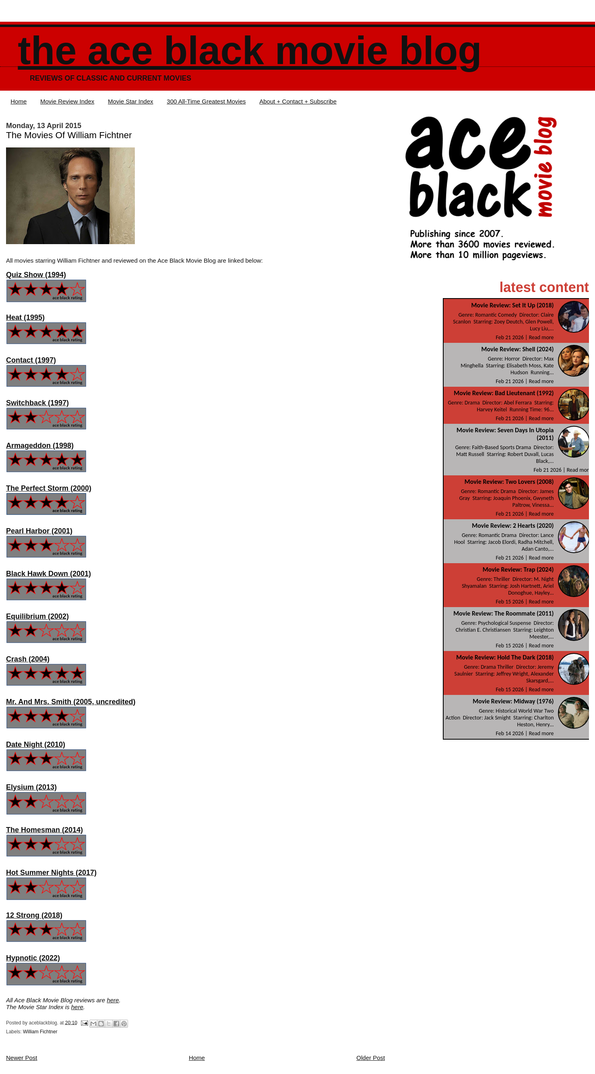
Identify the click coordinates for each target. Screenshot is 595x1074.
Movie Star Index (130, 101)
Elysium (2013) (31, 787)
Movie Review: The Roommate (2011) (503, 613)
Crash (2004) (28, 659)
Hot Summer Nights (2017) (51, 873)
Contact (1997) (31, 360)
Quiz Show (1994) (36, 275)
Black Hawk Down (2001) (48, 574)
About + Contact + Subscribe (298, 101)
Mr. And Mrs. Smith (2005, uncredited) (70, 702)
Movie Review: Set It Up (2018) (512, 305)
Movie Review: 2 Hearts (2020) (513, 525)
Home (18, 101)
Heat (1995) (25, 317)
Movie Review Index (67, 101)
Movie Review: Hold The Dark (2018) (505, 657)
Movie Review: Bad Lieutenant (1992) (504, 393)
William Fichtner (40, 1032)
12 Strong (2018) (34, 915)
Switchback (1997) (37, 403)
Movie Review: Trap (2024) (518, 569)
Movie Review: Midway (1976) (513, 701)
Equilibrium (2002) (37, 616)
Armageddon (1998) (40, 446)
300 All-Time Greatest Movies (206, 101)
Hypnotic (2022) (33, 958)
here (113, 1000)
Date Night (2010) (35, 744)
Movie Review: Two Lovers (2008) (509, 481)
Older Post (370, 1057)
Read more (541, 337)
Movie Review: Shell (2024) (517, 349)
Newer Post (21, 1057)
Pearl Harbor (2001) (39, 531)
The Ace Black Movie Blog (249, 51)
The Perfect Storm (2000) (48, 488)
